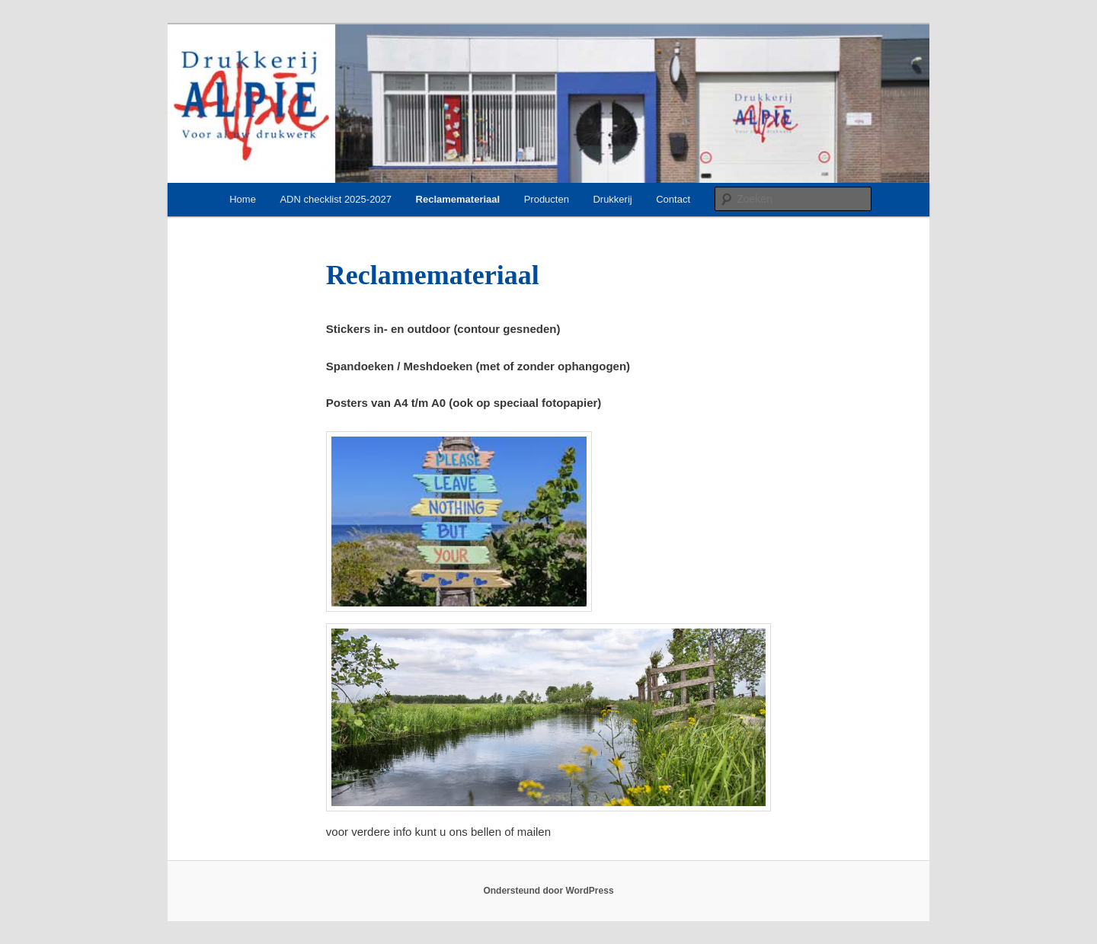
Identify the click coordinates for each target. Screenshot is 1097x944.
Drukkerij (612, 199)
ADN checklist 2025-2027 (336, 199)
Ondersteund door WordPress (548, 890)
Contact (673, 199)
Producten (546, 199)
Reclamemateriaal (458, 199)
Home (242, 199)
